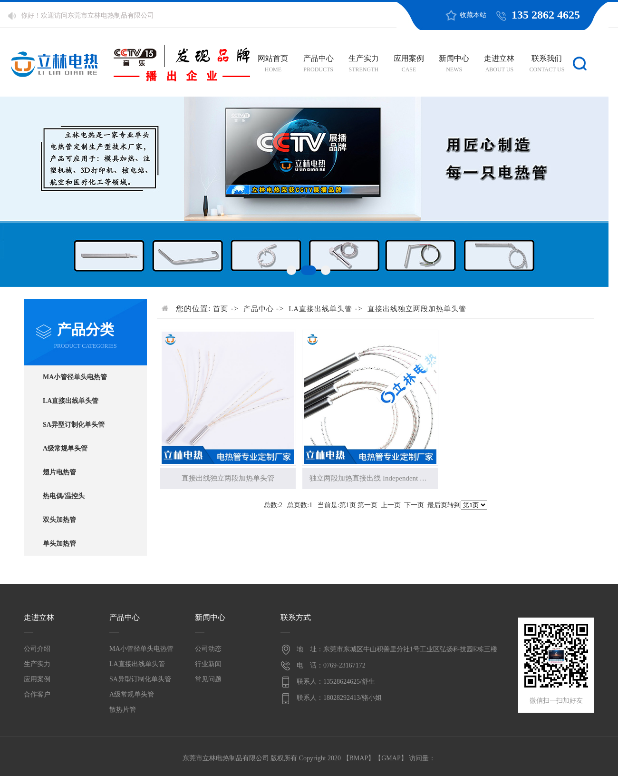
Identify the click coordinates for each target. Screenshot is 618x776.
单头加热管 (59, 543)
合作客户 (37, 694)
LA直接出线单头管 (70, 400)
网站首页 (273, 63)
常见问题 (208, 679)
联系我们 (547, 63)
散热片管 (122, 709)
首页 (220, 309)
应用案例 (409, 63)
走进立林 (499, 63)
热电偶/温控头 (64, 496)
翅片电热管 (59, 472)
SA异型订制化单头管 (74, 424)
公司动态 (208, 648)
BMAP (358, 758)
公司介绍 (37, 648)
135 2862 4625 (546, 15)
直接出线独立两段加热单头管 (416, 309)
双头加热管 (59, 519)
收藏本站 (473, 15)
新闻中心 (454, 63)
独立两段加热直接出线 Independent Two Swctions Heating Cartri (373, 478)
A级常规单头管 (65, 448)
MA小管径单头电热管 (75, 377)
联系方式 (295, 617)
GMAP (390, 758)
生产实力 (363, 63)
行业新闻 (208, 664)
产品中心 (318, 63)
